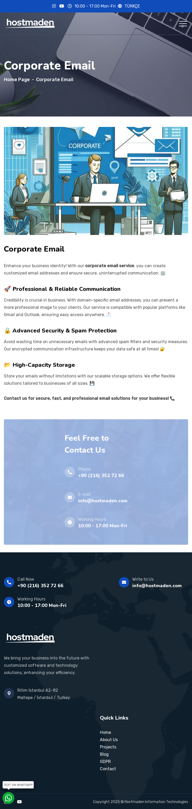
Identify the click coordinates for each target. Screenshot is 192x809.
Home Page (17, 79)
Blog (104, 754)
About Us (109, 739)
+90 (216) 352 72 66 (40, 586)
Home (105, 732)
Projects (108, 747)
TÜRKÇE (132, 6)
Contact (108, 768)
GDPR (105, 761)
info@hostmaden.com (157, 586)
